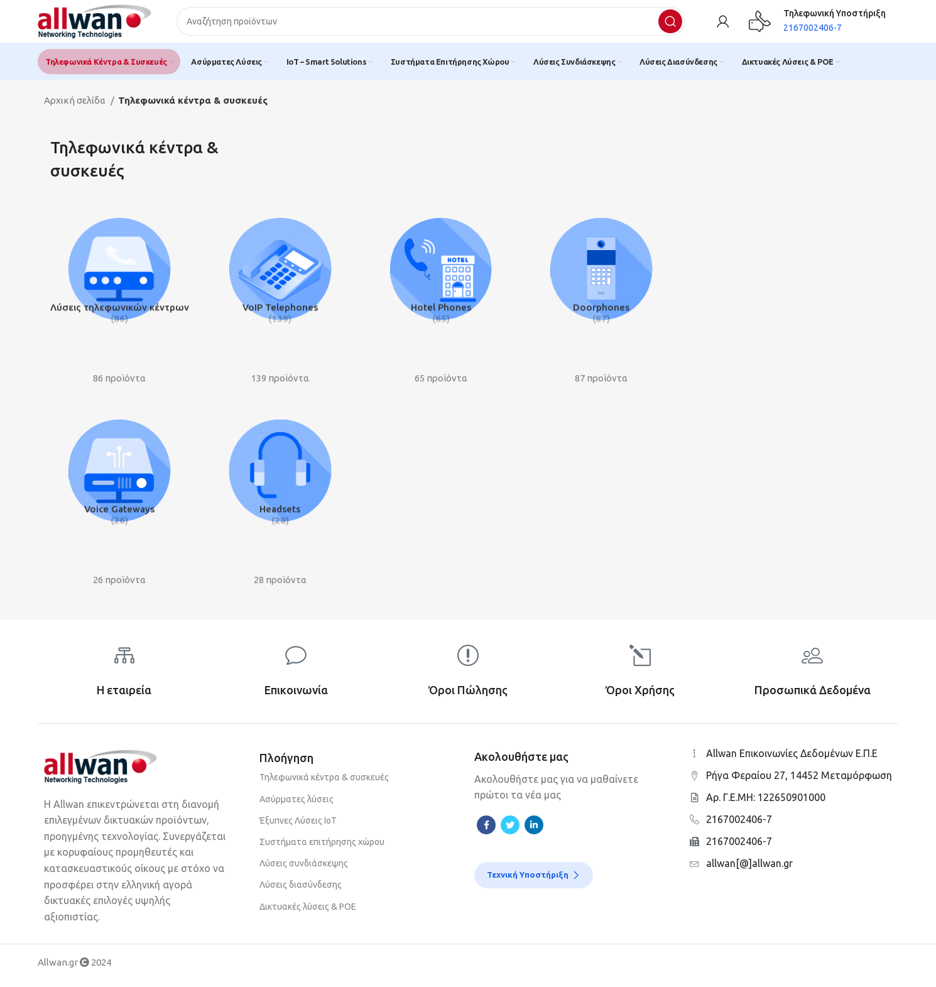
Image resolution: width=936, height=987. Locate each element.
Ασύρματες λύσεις (296, 805)
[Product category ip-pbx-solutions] (118, 297)
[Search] (436, 25)
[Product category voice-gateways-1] (118, 499)
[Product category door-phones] (602, 297)
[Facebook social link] (486, 830)
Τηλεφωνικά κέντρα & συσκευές (324, 783)
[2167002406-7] (694, 825)
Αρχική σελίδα (75, 107)
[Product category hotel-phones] (441, 297)
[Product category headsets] (279, 499)
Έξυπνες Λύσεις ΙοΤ (298, 826)
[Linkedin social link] (534, 830)
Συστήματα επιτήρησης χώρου (321, 847)
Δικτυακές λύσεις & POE (307, 912)
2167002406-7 (739, 825)
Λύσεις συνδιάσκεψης (303, 869)
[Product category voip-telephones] (279, 297)
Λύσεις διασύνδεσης (300, 891)
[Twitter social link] (510, 830)
